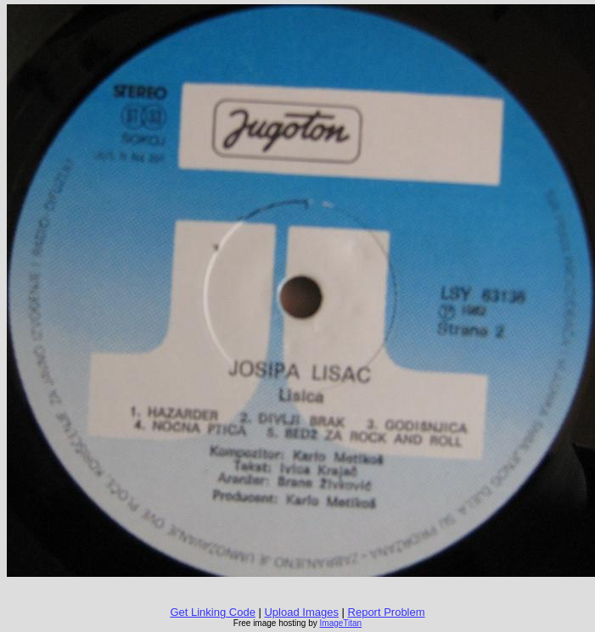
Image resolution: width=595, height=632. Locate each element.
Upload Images (301, 612)
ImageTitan (341, 623)
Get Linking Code (212, 612)
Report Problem (386, 612)
